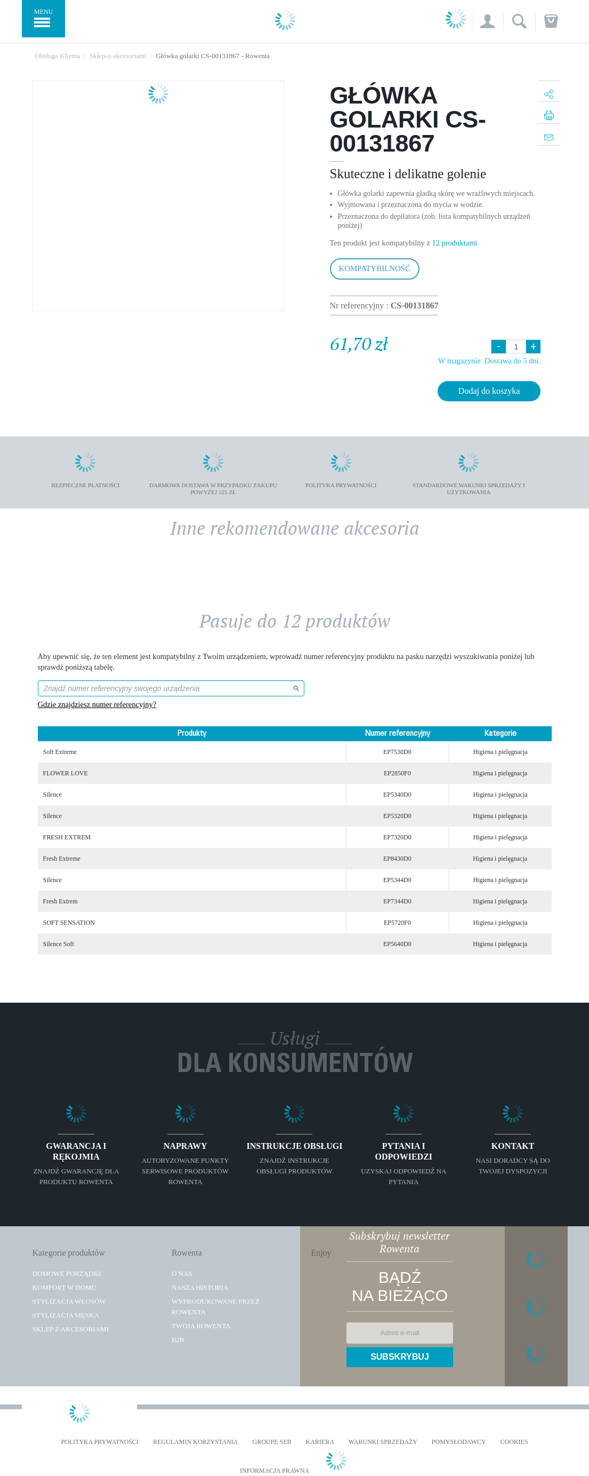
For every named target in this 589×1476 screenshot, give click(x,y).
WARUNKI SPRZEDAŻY (383, 1442)
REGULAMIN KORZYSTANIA (195, 1442)
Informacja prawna (274, 1470)
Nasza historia (200, 1287)
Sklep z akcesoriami (71, 1329)
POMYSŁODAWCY (459, 1442)
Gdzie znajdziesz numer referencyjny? (97, 704)
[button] (487, 21)
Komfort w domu (65, 1287)
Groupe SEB (271, 1442)
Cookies (514, 1442)
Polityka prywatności (100, 1442)
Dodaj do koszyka (489, 390)
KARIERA (320, 1442)
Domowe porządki (67, 1273)
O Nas (182, 1273)
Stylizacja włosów (69, 1301)
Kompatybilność (375, 268)
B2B (178, 1340)
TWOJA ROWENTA (201, 1326)
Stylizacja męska (66, 1315)
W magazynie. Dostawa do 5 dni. (489, 360)
